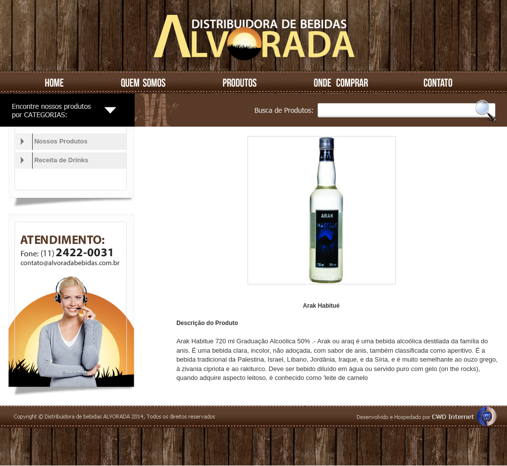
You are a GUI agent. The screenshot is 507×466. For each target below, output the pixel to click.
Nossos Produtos (61, 141)
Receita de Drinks (61, 160)
